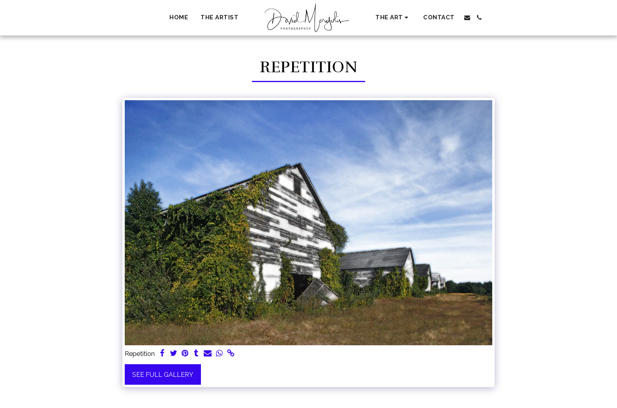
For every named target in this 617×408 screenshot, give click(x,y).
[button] (392, 17)
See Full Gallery (162, 374)
